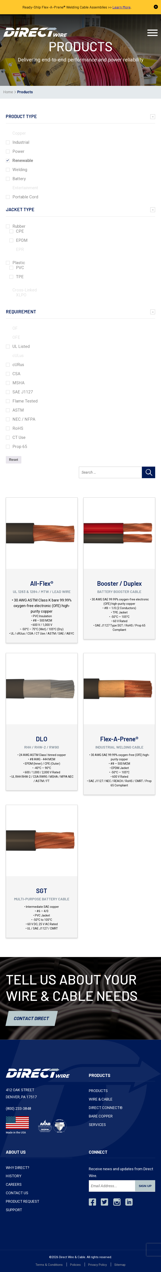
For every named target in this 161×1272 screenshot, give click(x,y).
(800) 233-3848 (74, 20)
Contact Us (136, 20)
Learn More (121, 7)
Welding (19, 169)
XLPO (21, 294)
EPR (20, 249)
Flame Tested (25, 401)
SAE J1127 (22, 391)
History (13, 1176)
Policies (75, 1265)
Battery (19, 178)
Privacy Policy (97, 1265)
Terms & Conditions (49, 1265)
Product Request (22, 1201)
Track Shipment (107, 20)
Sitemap (120, 1265)
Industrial (20, 142)
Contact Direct (31, 1018)
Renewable (22, 160)
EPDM (22, 240)
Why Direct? (17, 1167)
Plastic (18, 262)
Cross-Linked (24, 289)
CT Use (19, 437)
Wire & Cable (100, 1099)
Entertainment (25, 187)
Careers (14, 1184)
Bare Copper (101, 1116)
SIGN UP (145, 1186)
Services (97, 1124)
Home (8, 92)
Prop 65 (19, 446)
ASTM (18, 410)
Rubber (19, 226)
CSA (16, 373)
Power (18, 151)
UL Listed (21, 346)
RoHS (17, 428)
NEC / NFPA (23, 419)
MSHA (18, 382)
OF (15, 328)
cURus (18, 364)
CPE (20, 231)
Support (14, 1210)
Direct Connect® (106, 1108)
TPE (20, 276)
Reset (13, 459)
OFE (16, 337)
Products (98, 1091)
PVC (20, 267)
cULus (18, 355)
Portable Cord (25, 196)
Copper (19, 133)
